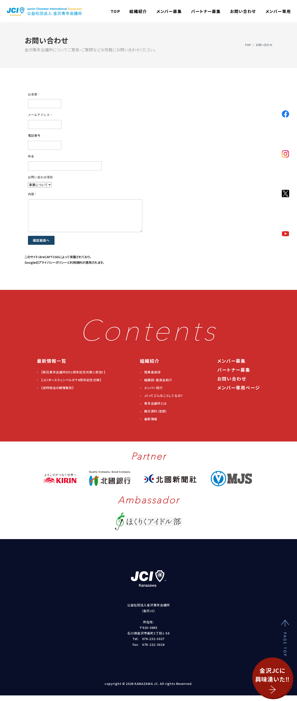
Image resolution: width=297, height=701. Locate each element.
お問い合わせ (243, 11)
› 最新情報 (148, 419)
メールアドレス (40, 115)
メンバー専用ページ (238, 387)
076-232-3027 (153, 638)
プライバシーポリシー (52, 262)
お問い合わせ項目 (40, 177)
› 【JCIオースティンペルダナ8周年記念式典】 (69, 380)
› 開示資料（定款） (153, 411)
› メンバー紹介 (151, 387)
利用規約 (76, 262)
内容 (32, 194)
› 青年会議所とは (153, 403)
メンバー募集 (169, 11)
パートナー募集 (206, 11)
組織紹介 (138, 11)
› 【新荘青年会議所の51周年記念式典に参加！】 (71, 372)
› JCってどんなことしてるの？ (161, 395)
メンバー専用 (278, 11)
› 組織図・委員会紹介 (156, 380)
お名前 (34, 94)
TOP (115, 11)
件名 (31, 156)
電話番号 (34, 136)
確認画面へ (41, 240)
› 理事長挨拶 (150, 372)
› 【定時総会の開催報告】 (55, 387)
